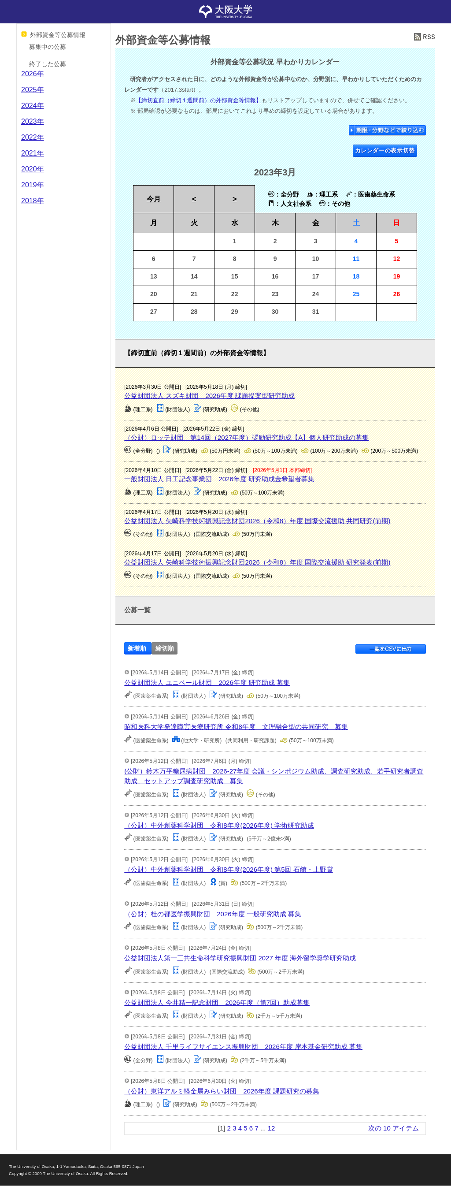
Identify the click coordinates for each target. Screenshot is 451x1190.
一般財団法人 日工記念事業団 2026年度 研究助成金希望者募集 (219, 479)
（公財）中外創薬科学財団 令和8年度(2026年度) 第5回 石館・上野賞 (228, 869)
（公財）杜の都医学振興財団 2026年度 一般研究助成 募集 (212, 914)
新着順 (137, 648)
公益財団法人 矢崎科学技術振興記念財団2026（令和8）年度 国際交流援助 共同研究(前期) (257, 520)
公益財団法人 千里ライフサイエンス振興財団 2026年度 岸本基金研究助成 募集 (243, 1046)
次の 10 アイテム (393, 1128)
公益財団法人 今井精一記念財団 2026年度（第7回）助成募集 (217, 1002)
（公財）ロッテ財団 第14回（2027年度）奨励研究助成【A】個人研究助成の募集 (246, 437)
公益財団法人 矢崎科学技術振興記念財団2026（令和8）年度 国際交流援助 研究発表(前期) (257, 562)
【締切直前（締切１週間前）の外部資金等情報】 (199, 100)
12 (271, 1128)
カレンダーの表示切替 (385, 150)
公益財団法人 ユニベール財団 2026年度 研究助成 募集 (207, 682)
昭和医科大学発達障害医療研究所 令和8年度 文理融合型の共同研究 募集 (236, 726)
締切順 (164, 648)
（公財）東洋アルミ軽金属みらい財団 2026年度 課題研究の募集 (221, 1091)
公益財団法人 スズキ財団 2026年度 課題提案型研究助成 (209, 395)
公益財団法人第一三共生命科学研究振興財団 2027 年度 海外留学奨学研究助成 (240, 958)
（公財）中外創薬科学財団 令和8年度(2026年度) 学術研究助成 (219, 825)
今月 (154, 199)
